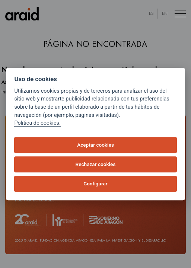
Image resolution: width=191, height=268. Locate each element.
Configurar (95, 184)
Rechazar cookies (96, 165)
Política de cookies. (37, 123)
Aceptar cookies (95, 145)
